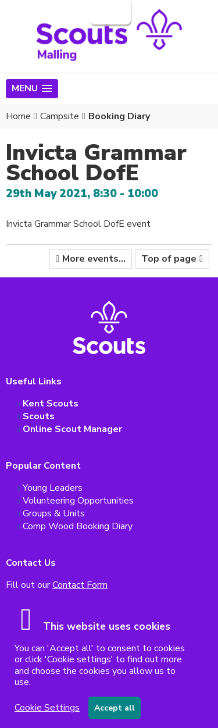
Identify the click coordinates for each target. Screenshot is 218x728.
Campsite (59, 116)
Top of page (168, 258)
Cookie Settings (47, 707)
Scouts (39, 416)
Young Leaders (53, 487)
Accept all (114, 707)
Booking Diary (119, 116)
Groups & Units (54, 513)
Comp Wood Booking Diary (78, 526)
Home (18, 116)
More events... (94, 258)
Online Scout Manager (72, 429)
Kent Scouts (50, 403)
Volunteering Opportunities (78, 500)
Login (109, 12)
